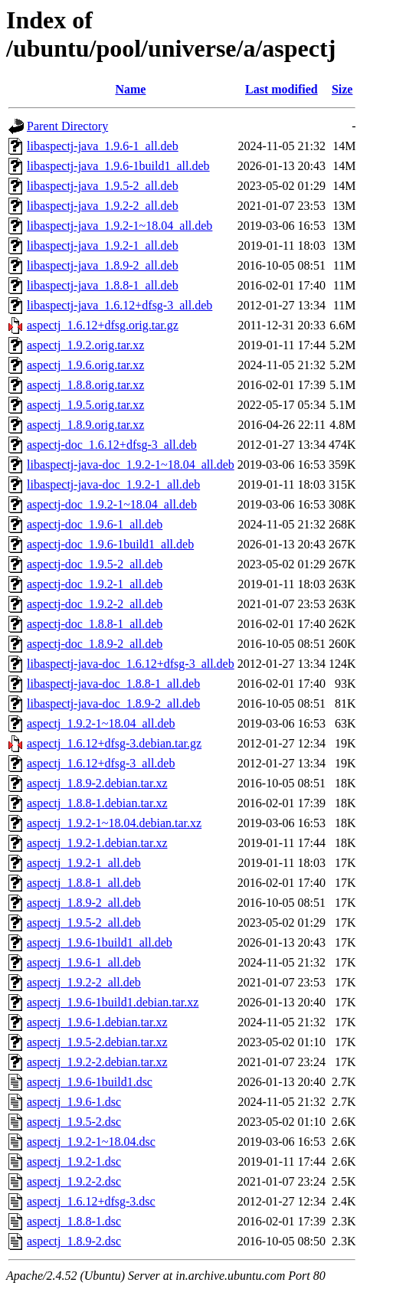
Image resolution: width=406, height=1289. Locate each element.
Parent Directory (67, 125)
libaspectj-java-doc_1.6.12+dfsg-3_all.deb (130, 663)
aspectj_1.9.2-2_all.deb (84, 982)
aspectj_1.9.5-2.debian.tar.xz (97, 1042)
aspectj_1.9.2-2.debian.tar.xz (97, 1061)
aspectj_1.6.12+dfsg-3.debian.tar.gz (114, 743)
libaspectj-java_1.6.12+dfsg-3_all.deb (119, 305)
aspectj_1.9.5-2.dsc (74, 1121)
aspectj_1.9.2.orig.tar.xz (85, 345)
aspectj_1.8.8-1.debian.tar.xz (97, 803)
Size (342, 89)
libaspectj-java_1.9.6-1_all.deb (102, 145)
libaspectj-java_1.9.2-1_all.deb (102, 245)
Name (130, 89)
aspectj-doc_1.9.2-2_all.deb (94, 603)
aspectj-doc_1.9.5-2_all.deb (94, 564)
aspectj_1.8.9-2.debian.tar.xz (97, 783)
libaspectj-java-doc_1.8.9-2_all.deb (113, 703)
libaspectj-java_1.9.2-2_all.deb (102, 205)
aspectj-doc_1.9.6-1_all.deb (94, 524)
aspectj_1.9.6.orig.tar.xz (85, 364)
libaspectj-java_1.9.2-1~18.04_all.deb (119, 225)
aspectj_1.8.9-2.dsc (74, 1241)
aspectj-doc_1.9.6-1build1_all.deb (110, 544)
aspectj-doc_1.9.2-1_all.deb (94, 584)
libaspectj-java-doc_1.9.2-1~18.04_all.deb (130, 464)
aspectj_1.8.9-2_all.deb (84, 902)
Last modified (281, 89)
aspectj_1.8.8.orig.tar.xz (85, 384)
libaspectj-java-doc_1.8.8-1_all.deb (113, 683)
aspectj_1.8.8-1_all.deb (84, 882)
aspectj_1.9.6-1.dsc (74, 1101)
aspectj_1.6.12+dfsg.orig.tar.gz (102, 325)
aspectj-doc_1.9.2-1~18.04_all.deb (112, 504)
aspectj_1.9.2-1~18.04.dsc (91, 1141)
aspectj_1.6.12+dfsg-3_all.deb (101, 763)
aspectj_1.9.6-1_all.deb (84, 962)
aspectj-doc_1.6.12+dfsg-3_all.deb (112, 444)
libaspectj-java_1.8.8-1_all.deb (102, 285)
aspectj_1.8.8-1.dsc (74, 1221)
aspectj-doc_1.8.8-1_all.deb (94, 623)
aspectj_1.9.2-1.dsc (74, 1161)
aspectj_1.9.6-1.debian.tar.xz (97, 1022)
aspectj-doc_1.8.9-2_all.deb (94, 643)
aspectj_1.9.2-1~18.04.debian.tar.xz (114, 822)
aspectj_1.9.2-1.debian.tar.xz (97, 842)
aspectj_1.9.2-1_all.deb (84, 862)
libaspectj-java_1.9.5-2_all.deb (102, 185)
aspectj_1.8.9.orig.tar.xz (85, 424)
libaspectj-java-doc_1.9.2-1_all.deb (113, 484)
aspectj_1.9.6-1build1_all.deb (99, 942)
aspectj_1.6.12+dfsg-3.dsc (91, 1201)
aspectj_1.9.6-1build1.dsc (89, 1081)
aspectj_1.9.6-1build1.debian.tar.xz (112, 1002)
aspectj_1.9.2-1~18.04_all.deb (101, 723)
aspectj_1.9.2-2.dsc (74, 1181)
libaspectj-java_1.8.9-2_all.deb (102, 265)
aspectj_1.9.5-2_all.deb (84, 922)
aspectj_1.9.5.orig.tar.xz (85, 404)
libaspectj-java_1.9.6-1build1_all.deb (118, 165)
